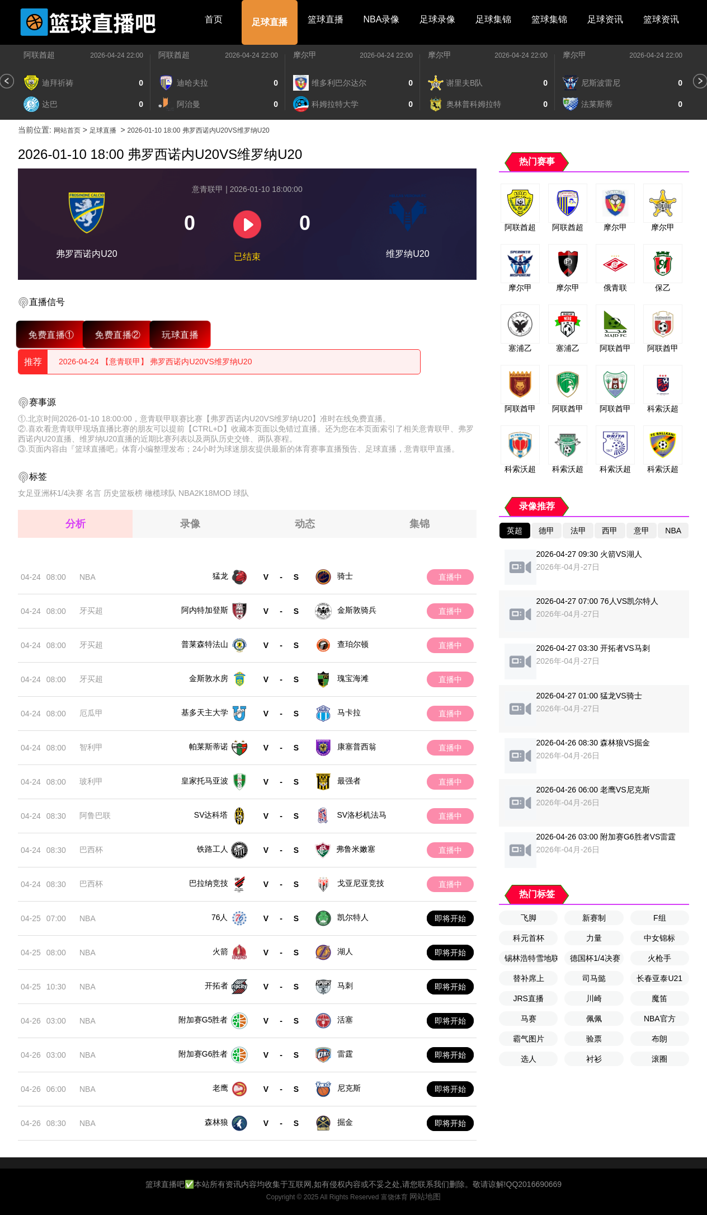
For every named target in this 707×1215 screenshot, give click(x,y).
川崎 (594, 998)
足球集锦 (493, 19)
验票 (594, 1038)
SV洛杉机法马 (362, 814)
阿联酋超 (39, 54)
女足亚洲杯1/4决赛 (50, 493)
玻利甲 (91, 781)
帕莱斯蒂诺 (208, 746)
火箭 (220, 951)
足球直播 (269, 22)
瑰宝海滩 (353, 678)
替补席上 (528, 978)
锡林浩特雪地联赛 (531, 958)
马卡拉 (349, 712)
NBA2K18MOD (204, 493)
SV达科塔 (211, 814)
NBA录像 (382, 19)
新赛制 (594, 917)
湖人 (345, 951)
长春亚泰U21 (659, 978)
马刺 (345, 985)
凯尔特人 (353, 917)
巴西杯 (91, 849)
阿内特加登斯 (204, 610)
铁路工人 (212, 849)
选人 (528, 1058)
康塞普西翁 (356, 746)
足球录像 (437, 19)
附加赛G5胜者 (203, 1019)
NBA (87, 577)
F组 (659, 917)
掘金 (345, 1122)
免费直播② (118, 335)
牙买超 (91, 610)
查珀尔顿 (353, 644)
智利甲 (91, 747)
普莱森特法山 (204, 644)
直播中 (450, 577)
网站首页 (67, 130)
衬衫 (594, 1058)
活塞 (345, 1019)
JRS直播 (528, 998)
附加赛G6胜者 (203, 1053)
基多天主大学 (204, 712)
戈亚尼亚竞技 (360, 883)
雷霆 (345, 1053)
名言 (93, 493)
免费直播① (51, 335)
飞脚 (528, 917)
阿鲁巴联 (95, 815)
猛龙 (220, 575)
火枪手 (659, 958)
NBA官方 (660, 1018)
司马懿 (594, 978)
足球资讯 (605, 19)
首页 (214, 19)
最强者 (349, 780)
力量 (594, 937)
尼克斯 (349, 1087)
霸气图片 (528, 1038)
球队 (241, 493)
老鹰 (220, 1087)
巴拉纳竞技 (208, 883)
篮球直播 (325, 19)
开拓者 (216, 985)
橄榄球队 (160, 493)
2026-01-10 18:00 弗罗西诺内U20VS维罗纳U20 (199, 130)
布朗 (659, 1038)
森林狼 (216, 1122)
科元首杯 (528, 937)
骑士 (345, 575)
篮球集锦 (549, 19)
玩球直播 (179, 335)
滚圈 (659, 1058)
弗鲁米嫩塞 (355, 849)
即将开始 (450, 918)
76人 (219, 917)
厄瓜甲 (91, 713)
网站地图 (425, 1196)
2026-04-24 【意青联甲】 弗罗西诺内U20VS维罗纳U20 (155, 361)
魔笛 (659, 998)
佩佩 (594, 1018)
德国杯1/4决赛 (595, 958)
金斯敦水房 (208, 678)
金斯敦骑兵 (356, 610)
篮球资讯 (661, 19)
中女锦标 (659, 937)
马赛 (528, 1018)
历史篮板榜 (123, 493)
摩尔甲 (305, 54)
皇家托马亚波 (204, 780)
